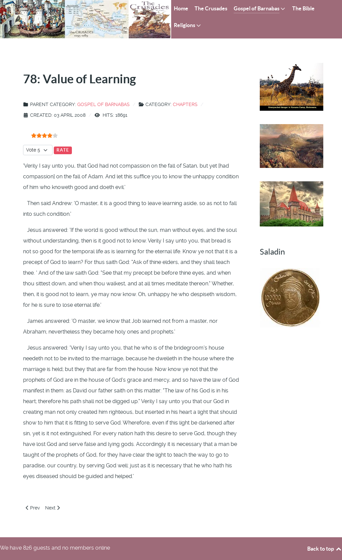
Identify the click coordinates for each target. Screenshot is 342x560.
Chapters (185, 104)
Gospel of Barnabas (103, 104)
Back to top (324, 549)
